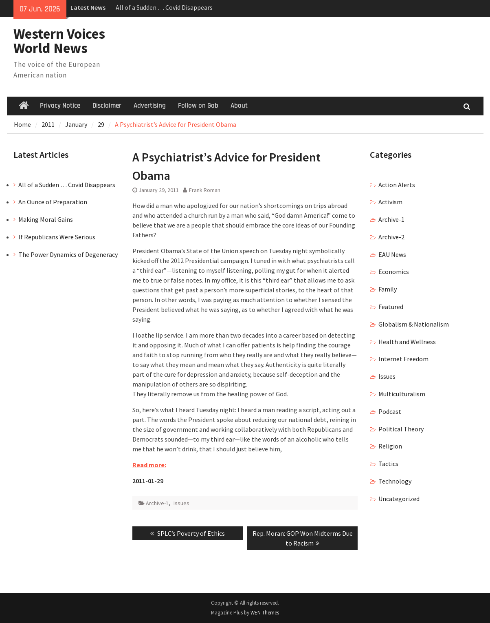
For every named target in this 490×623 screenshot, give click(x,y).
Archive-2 (391, 237)
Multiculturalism (401, 394)
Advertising (150, 105)
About (239, 105)
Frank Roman (204, 190)
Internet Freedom (403, 359)
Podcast (389, 411)
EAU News (392, 254)
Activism (390, 202)
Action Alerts (396, 185)
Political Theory (401, 429)
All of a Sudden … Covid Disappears (164, 7)
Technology (394, 481)
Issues (181, 503)
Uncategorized (399, 499)
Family (387, 289)
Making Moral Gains (45, 219)
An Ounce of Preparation (52, 202)
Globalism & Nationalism (413, 324)
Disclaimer (106, 105)
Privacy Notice (60, 105)
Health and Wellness (407, 342)
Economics (393, 271)
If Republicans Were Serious (56, 237)
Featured (390, 307)
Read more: (149, 465)
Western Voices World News (59, 41)
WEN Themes (264, 612)
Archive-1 (157, 503)
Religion (390, 446)
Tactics (388, 464)
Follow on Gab (198, 105)
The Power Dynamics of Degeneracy (68, 254)
